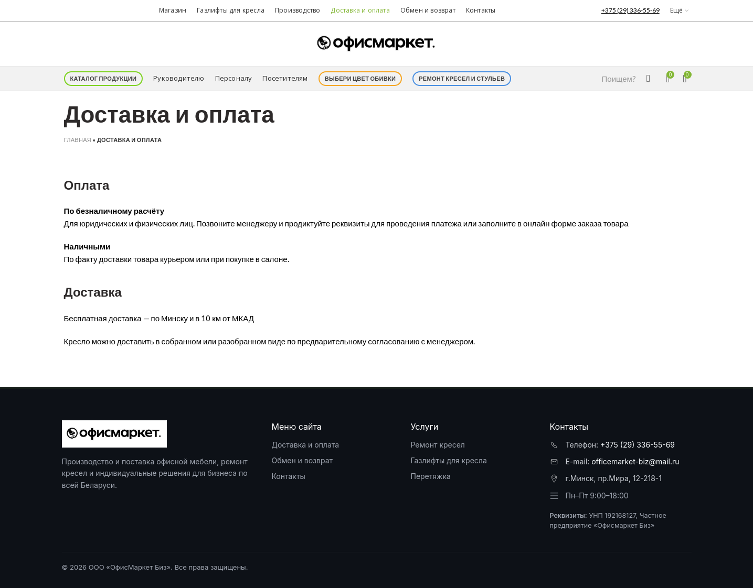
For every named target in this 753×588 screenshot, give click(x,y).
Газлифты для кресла (448, 460)
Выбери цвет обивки (360, 78)
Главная (78, 139)
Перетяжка (430, 476)
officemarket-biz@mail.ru (635, 461)
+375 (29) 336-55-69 (637, 444)
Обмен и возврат (302, 460)
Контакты (288, 476)
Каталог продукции (103, 78)
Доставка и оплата (305, 444)
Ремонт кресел (437, 444)
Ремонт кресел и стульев (462, 78)
